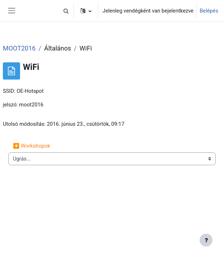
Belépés (209, 11)
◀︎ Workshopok (31, 146)
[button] (66, 11)
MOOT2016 (19, 48)
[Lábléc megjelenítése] (206, 240)
